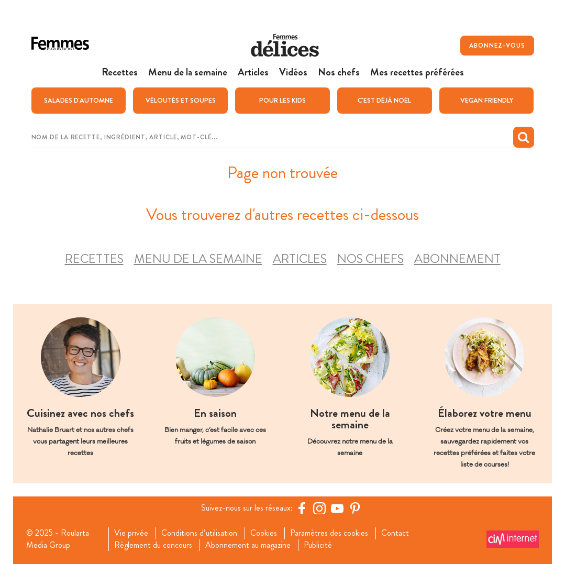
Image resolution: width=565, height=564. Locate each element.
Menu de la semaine (198, 259)
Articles (300, 259)
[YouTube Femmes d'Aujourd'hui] (337, 508)
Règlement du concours (153, 545)
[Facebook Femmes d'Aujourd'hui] (301, 508)
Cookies (263, 533)
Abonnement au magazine (248, 545)
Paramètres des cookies (329, 533)
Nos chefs (370, 259)
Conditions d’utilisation (199, 533)
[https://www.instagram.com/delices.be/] (319, 508)
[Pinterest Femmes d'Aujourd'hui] (355, 508)
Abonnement (457, 259)
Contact (395, 533)
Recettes (94, 259)
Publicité (318, 545)
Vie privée (131, 533)
